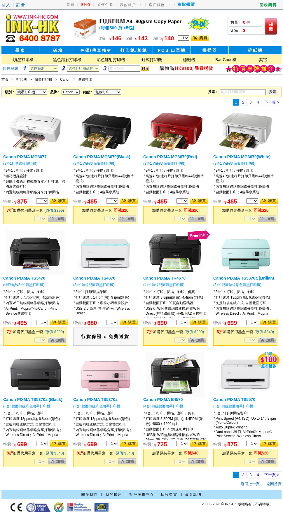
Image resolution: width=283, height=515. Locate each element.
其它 (263, 59)
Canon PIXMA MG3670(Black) (101, 156)
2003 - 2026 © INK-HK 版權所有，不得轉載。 (237, 504)
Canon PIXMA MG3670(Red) (170, 156)
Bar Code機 (226, 59)
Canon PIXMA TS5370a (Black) (32, 399)
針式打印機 (152, 59)
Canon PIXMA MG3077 (25, 156)
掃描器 (209, 50)
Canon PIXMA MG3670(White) (241, 156)
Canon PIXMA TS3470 (24, 278)
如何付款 (105, 5)
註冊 (21, 4)
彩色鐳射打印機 (111, 59)
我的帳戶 (128, 5)
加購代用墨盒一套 (35, 210)
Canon (65, 79)
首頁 (71, 5)
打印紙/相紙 (133, 50)
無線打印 (85, 79)
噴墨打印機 (23, 59)
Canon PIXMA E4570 (163, 399)
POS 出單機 (172, 50)
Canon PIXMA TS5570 (234, 399)
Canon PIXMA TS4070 (94, 278)
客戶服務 (157, 5)
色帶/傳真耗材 (96, 50)
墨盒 (20, 50)
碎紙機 (255, 50)
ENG (86, 5)
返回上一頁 (250, 484)
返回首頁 (274, 484)
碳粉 (58, 50)
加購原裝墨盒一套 (105, 210)
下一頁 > (271, 102)
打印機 (21, 79)
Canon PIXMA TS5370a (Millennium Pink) (95, 402)
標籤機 (189, 59)
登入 (6, 4)
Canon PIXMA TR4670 (164, 278)
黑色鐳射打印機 (67, 59)
